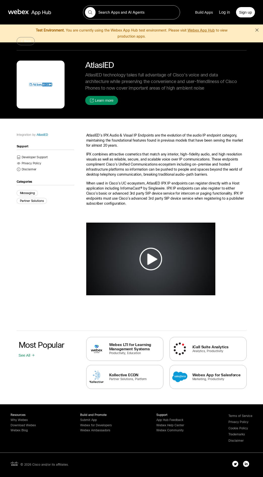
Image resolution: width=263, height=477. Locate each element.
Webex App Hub (201, 30)
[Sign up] (245, 12)
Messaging (27, 193)
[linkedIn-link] (247, 465)
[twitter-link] (236, 465)
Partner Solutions (32, 201)
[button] (90, 12)
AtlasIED (42, 135)
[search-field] (131, 12)
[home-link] (39, 12)
